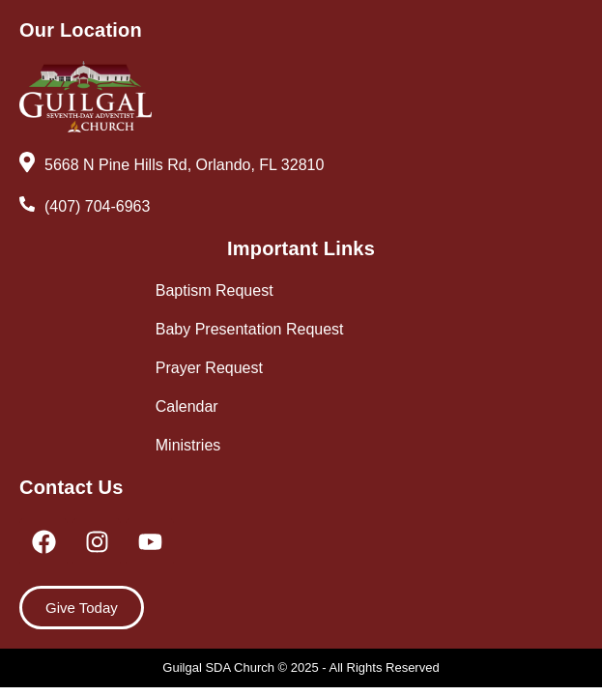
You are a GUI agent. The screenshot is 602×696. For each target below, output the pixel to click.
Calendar (187, 406)
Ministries (188, 445)
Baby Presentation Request (250, 329)
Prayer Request (209, 368)
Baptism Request (214, 290)
